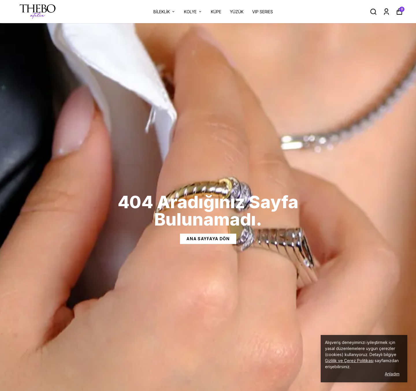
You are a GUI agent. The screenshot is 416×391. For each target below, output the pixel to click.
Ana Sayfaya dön (208, 238)
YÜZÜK (237, 11)
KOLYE (193, 11)
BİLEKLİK (164, 11)
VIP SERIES (262, 11)
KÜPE (216, 11)
